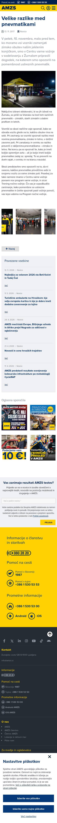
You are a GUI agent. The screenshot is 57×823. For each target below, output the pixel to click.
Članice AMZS (11, 733)
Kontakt (6, 650)
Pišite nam (9, 740)
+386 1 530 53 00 (14, 702)
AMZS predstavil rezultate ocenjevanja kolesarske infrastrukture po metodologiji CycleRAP (27, 374)
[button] (8, 222)
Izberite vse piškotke (28, 798)
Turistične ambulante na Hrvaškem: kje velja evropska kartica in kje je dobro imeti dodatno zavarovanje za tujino (28, 301)
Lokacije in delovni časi (15, 737)
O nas (5, 722)
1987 (17, 687)
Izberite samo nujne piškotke (28, 809)
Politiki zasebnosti (40, 516)
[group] (28, 221)
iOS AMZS (10, 712)
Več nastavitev (28, 816)
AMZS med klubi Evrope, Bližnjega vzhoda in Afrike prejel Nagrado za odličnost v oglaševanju (28, 327)
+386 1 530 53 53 (20, 692)
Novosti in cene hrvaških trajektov (23, 350)
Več (6, 285)
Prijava (48, 522)
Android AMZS (12, 707)
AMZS (7, 726)
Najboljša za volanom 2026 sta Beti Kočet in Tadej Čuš (28, 276)
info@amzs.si (8, 660)
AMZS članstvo (11, 730)
